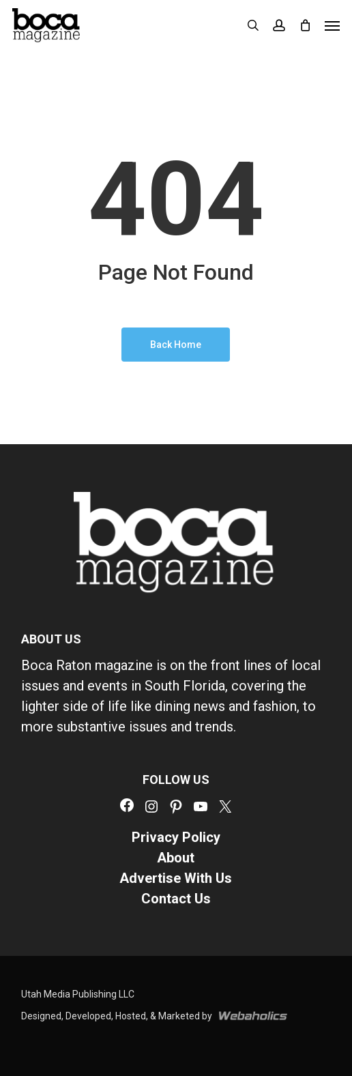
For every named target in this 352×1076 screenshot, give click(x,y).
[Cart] (305, 25)
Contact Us (176, 898)
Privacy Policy (176, 837)
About (175, 857)
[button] (332, 25)
